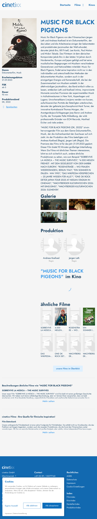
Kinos (92, 5)
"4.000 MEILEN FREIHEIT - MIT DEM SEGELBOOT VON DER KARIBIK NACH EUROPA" (67, 163)
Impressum (71, 483)
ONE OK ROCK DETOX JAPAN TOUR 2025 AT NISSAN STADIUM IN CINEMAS (61, 355)
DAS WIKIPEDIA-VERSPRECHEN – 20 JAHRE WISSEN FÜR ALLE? (46, 355)
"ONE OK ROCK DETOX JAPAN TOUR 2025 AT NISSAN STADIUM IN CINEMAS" (65, 180)
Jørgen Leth (74, 258)
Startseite (65, 5)
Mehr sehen (49, 401)
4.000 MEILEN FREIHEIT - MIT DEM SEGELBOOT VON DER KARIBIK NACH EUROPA (60, 329)
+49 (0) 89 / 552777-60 (44, 476)
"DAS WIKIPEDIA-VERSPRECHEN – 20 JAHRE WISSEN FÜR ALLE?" (67, 175)
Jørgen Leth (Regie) (75, 140)
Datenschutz (72, 479)
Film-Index (71, 497)
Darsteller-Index (73, 504)
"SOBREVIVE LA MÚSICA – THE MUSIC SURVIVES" (67, 158)
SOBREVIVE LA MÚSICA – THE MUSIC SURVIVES (46, 329)
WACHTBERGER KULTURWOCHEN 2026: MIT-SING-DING (75, 355)
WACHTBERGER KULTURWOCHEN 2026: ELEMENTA (89, 355)
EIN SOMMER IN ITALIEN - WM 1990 (89, 329)
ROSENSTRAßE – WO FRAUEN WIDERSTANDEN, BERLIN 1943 (74, 329)
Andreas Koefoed (51, 258)
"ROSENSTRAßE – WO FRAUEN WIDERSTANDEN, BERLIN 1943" (65, 168)
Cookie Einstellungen (75, 486)
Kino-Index (71, 500)
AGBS (69, 476)
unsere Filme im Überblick (68, 368)
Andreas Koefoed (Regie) (53, 140)
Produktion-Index (74, 507)
